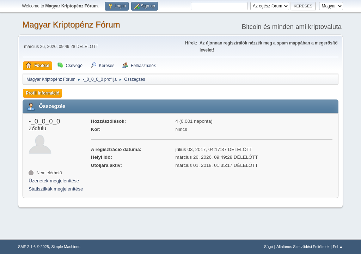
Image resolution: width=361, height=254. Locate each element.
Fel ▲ (338, 246)
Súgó (268, 246)
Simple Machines (65, 246)
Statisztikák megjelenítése (56, 189)
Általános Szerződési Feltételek (302, 246)
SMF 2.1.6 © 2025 (33, 246)
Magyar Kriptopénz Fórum (71, 24)
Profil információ (42, 93)
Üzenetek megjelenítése (54, 180)
